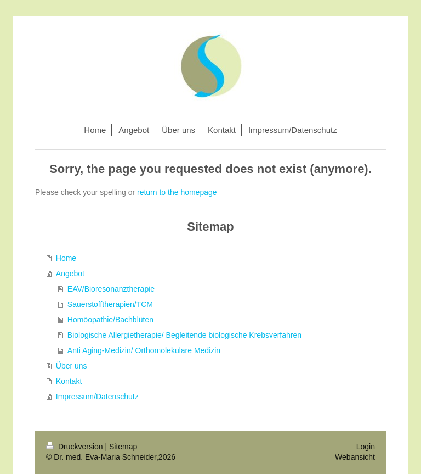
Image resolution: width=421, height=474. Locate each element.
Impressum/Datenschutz (97, 396)
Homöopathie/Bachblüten (110, 319)
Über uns (71, 365)
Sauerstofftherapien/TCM (110, 304)
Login (365, 446)
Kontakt (69, 381)
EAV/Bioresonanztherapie (111, 289)
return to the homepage (177, 192)
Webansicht (355, 457)
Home (66, 258)
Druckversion (75, 446)
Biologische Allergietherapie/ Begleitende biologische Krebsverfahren (184, 335)
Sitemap (123, 446)
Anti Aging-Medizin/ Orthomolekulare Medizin (143, 350)
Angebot (70, 273)
